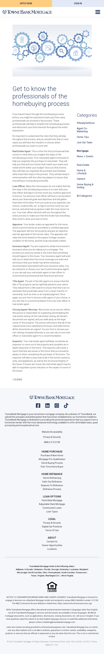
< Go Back (17, 379)
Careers (81, 178)
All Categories (84, 195)
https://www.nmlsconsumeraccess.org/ (75, 603)
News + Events (85, 156)
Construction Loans (52, 508)
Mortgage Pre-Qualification (52, 459)
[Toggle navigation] (98, 12)
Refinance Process (52, 489)
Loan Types (52, 511)
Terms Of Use (52, 530)
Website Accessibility (52, 432)
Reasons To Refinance (52, 485)
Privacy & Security (52, 437)
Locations (52, 549)
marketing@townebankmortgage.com (58, 622)
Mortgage (83, 150)
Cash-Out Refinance (52, 481)
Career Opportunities (52, 545)
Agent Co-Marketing (82, 130)
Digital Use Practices (52, 526)
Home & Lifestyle (82, 172)
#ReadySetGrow (86, 123)
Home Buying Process (52, 463)
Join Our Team (84, 142)
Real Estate (83, 164)
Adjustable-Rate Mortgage (52, 504)
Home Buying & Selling (85, 186)
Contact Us (52, 541)
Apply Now (26, 3)
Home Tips (83, 137)
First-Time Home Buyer (52, 466)
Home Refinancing (52, 478)
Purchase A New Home (52, 455)
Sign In (78, 3)
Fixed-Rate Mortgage (52, 500)
